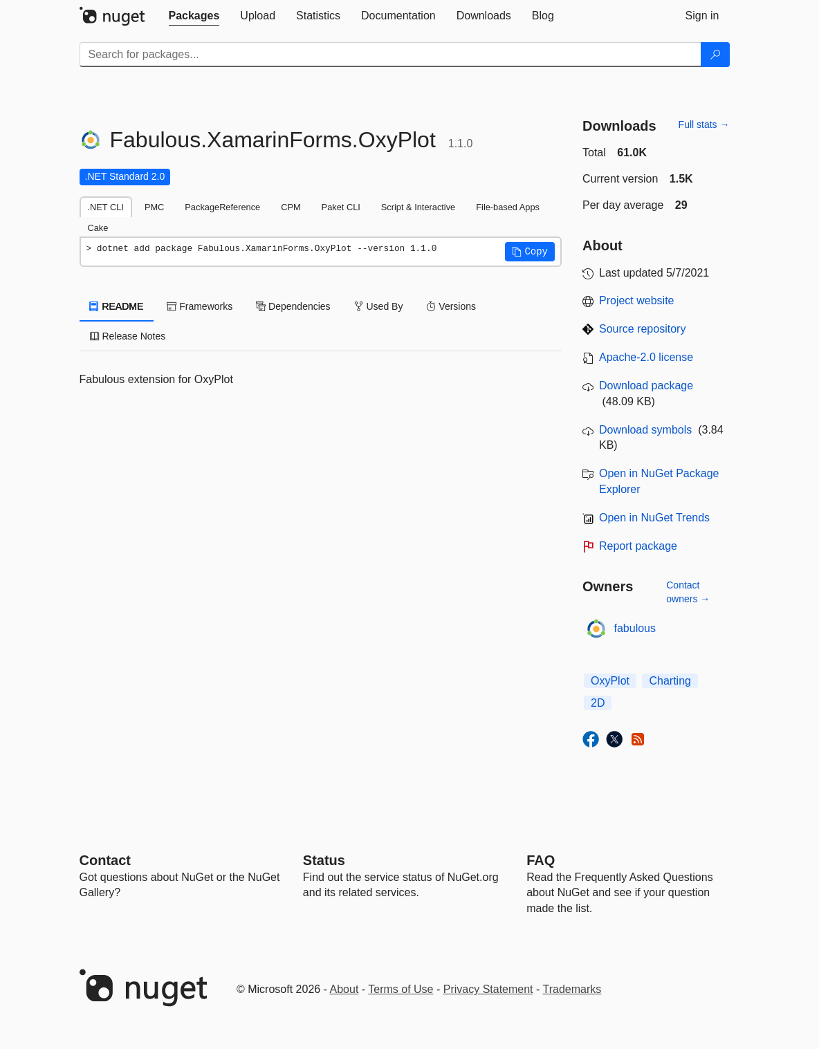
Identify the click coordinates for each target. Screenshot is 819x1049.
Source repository (642, 329)
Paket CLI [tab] (341, 207)
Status (324, 860)
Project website (636, 300)
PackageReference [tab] (222, 207)
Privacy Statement (488, 989)
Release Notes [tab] (128, 336)
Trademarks (572, 989)
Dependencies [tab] (293, 306)
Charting (669, 681)
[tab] (194, 16)
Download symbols (645, 430)
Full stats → (704, 124)
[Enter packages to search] (390, 54)
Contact (105, 860)
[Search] (715, 54)
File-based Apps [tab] (508, 207)
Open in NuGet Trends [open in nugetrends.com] (654, 517)
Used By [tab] (378, 306)
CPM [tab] (290, 207)
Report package (638, 546)
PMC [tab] (154, 207)
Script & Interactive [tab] (418, 207)
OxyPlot (610, 681)
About (344, 989)
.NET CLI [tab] (106, 207)
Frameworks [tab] (199, 306)
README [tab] (117, 306)
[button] (530, 251)
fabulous (635, 628)
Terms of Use (400, 989)
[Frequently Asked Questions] (540, 860)
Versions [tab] (451, 306)
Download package (646, 385)
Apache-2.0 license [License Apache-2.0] (646, 357)
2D (598, 703)
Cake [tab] (98, 228)
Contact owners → (688, 591)
